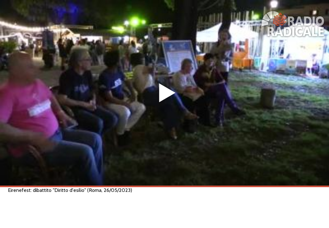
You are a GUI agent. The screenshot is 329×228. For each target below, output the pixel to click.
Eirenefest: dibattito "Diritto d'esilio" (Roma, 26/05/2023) (70, 190)
